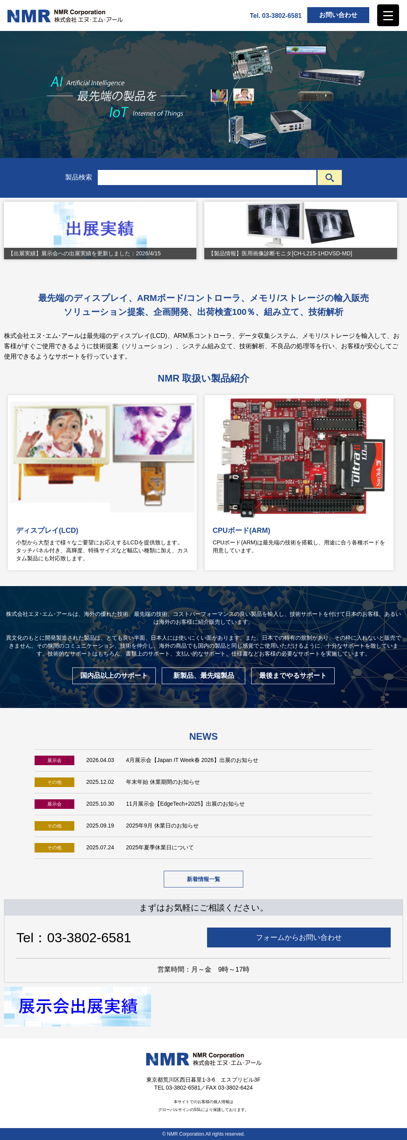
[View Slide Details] (100, 230)
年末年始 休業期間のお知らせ (163, 782)
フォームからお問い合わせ (299, 937)
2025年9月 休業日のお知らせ (162, 825)
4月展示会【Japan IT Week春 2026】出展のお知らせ (192, 760)
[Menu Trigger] (388, 15)
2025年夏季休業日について (160, 847)
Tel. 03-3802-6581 (276, 15)
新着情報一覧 (203, 879)
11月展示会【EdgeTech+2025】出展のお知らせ (185, 804)
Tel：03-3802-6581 (73, 937)
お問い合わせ (338, 15)
